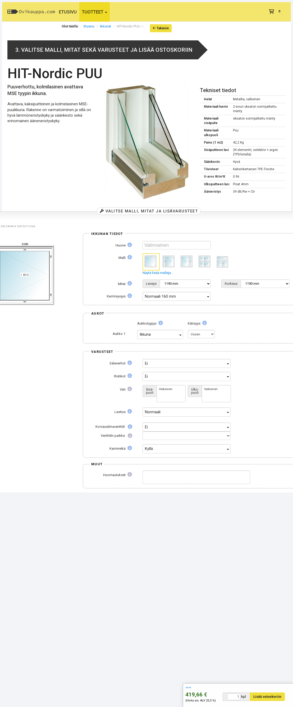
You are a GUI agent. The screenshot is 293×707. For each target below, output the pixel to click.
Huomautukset (117, 475)
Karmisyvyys (119, 296)
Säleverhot (120, 363)
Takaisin (161, 28)
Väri (126, 389)
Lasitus (123, 412)
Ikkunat (105, 26)
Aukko (119, 334)
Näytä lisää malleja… (158, 273)
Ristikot (123, 376)
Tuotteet (94, 12)
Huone (124, 245)
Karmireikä (120, 448)
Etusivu (68, 12)
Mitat (125, 284)
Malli (125, 258)
